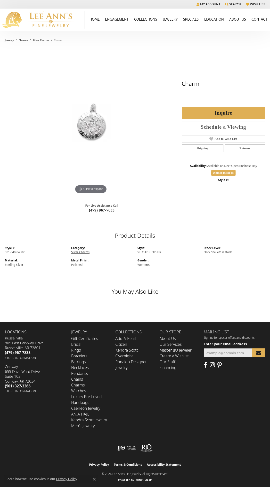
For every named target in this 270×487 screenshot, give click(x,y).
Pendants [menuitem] (79, 373)
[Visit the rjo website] (146, 448)
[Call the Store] (18, 352)
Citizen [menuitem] (121, 344)
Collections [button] (145, 19)
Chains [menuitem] (77, 379)
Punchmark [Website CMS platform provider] (144, 480)
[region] (91, 122)
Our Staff (167, 361)
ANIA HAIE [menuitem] (80, 414)
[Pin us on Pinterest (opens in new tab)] (219, 365)
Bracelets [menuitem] (79, 356)
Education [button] (214, 19)
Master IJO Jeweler (176, 350)
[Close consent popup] (94, 479)
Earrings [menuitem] (78, 361)
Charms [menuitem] (78, 385)
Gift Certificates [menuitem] (84, 338)
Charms (23, 40)
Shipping (202, 148)
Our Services (171, 344)
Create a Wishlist (174, 356)
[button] (208, 4)
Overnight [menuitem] (124, 356)
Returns (244, 148)
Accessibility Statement (164, 465)
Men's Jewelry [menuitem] (83, 425)
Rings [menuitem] (76, 350)
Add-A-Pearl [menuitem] (125, 338)
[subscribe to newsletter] (258, 352)
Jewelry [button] (170, 19)
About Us (168, 338)
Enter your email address (225, 344)
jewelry (9, 40)
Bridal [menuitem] (76, 344)
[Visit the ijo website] (126, 448)
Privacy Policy (99, 465)
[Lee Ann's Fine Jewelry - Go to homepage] (42, 20)
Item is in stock (223, 172)
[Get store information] (20, 358)
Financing (168, 367)
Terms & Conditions (128, 465)
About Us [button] (237, 19)
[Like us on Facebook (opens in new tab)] (205, 365)
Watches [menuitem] (78, 390)
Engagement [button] (117, 19)
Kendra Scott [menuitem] (126, 350)
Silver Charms (41, 40)
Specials (191, 19)
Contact (259, 19)
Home (95, 19)
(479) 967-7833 (102, 210)
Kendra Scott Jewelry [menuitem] (89, 420)
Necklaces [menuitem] (80, 367)
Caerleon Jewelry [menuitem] (85, 408)
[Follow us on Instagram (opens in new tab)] (212, 365)
